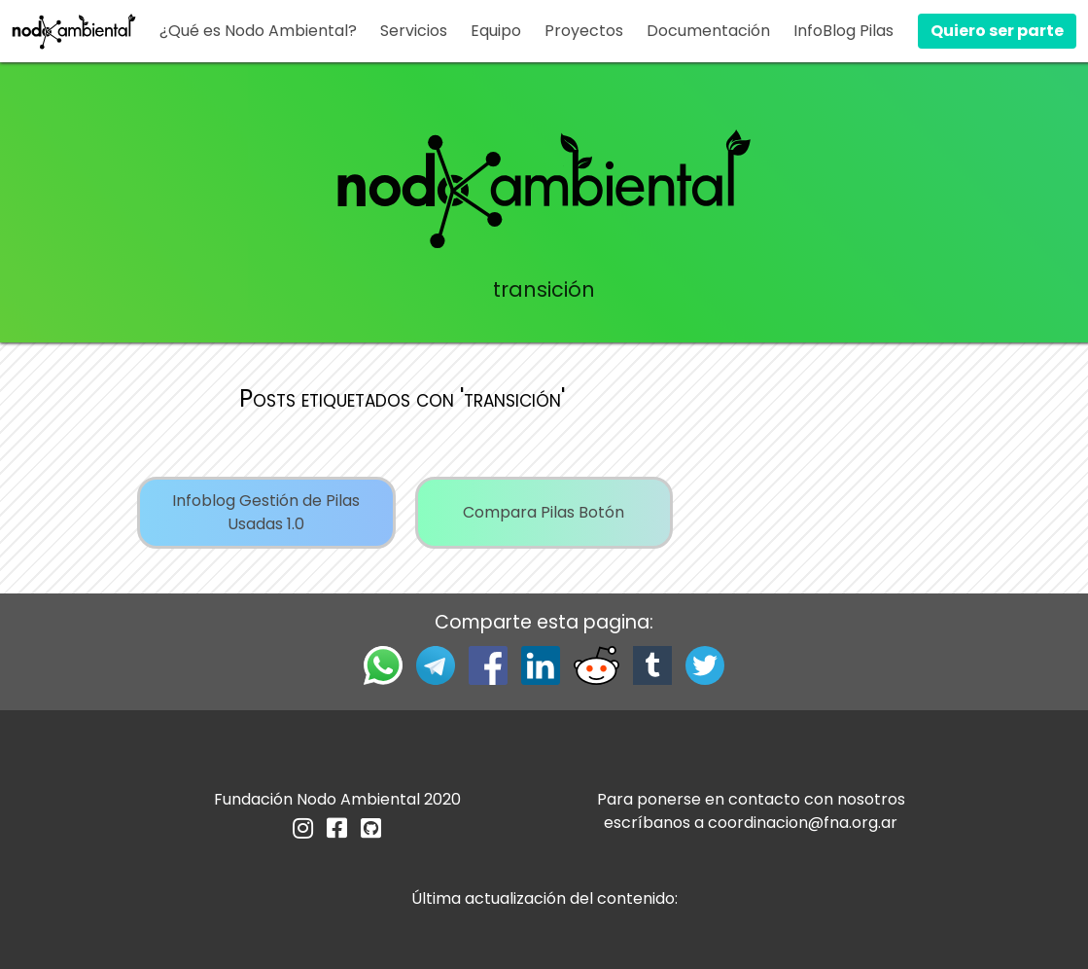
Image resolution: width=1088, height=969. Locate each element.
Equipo (496, 30)
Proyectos (583, 30)
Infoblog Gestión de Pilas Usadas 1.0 (266, 512)
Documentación (708, 30)
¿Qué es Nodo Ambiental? (258, 30)
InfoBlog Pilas (843, 30)
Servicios (413, 30)
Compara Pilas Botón (543, 512)
